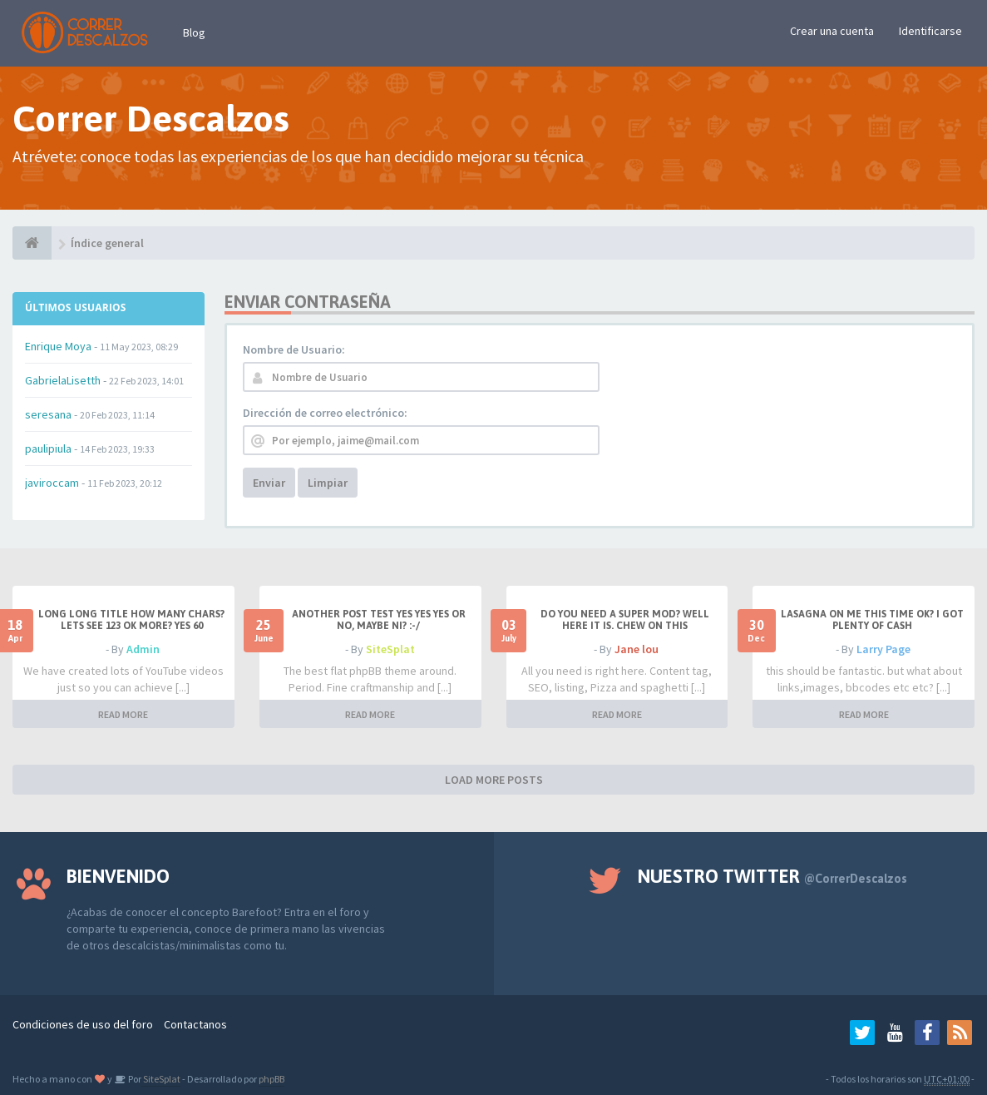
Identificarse (930, 30)
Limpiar (328, 482)
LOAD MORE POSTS (494, 779)
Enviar (269, 482)
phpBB (271, 1079)
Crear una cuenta (832, 30)
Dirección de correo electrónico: (325, 412)
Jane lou (636, 649)
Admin (143, 649)
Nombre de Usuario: (294, 349)
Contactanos (195, 1024)
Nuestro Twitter (772, 876)
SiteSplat (390, 649)
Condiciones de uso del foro (82, 1024)
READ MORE (123, 714)
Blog (194, 32)
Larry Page (883, 649)
